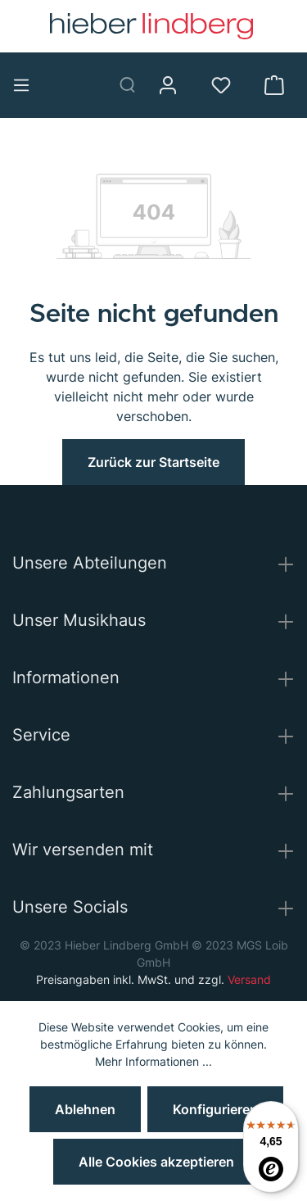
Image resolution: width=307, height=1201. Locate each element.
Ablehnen (85, 1109)
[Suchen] (133, 85)
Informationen (66, 677)
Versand (249, 979)
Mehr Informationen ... (153, 1061)
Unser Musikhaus (79, 620)
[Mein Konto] (174, 85)
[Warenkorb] (280, 85)
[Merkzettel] (227, 85)
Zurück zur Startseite (153, 462)
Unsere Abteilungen (89, 563)
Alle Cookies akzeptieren (156, 1161)
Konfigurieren (215, 1109)
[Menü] (27, 85)
